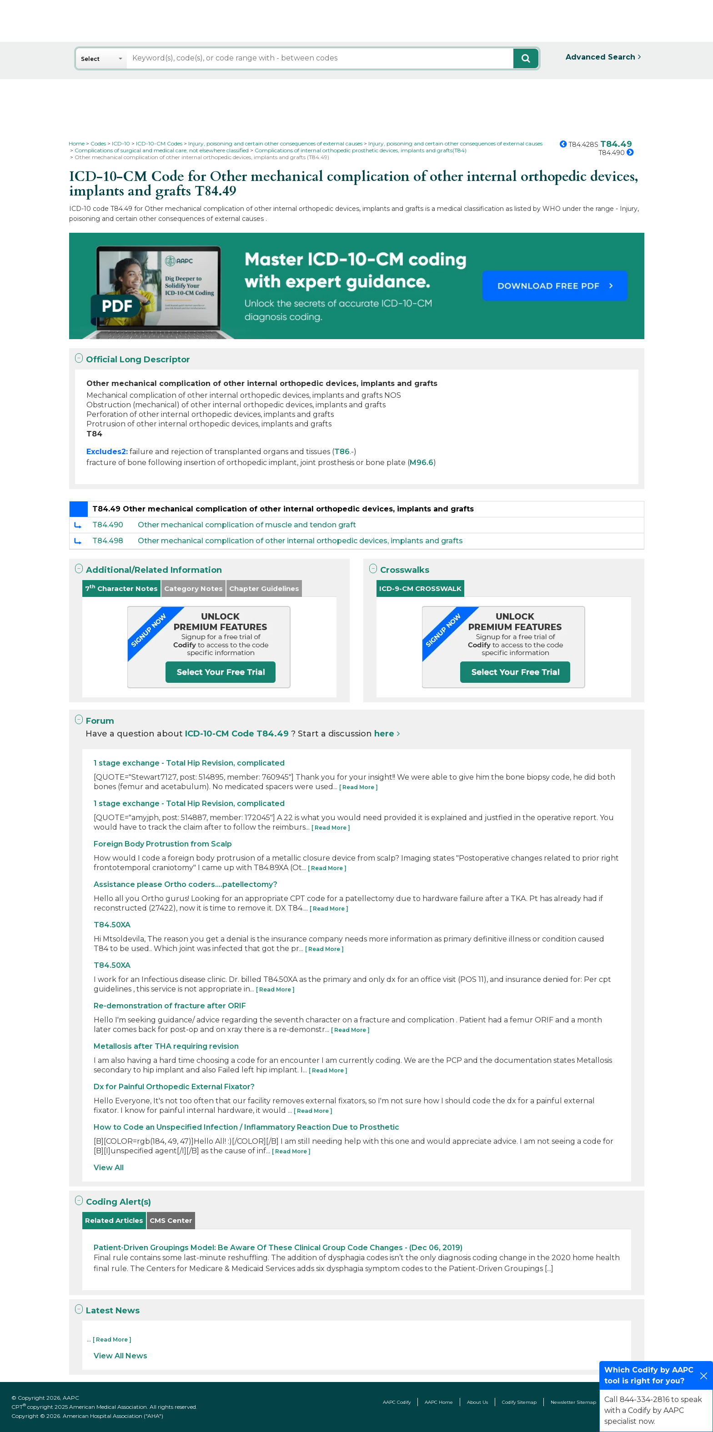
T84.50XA (112, 925)
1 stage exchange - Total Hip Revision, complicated (189, 763)
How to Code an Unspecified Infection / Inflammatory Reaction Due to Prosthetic (246, 1127)
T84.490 (107, 525)
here (384, 734)
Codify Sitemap (519, 1402)
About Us (477, 1402)
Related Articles (114, 1220)
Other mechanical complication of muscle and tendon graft (247, 525)
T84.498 (107, 540)
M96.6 (421, 462)
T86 (342, 451)
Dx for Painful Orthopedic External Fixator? (174, 1086)
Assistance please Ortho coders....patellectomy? (185, 884)
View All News (120, 1356)
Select (90, 58)
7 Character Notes (121, 588)
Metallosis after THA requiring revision (166, 1046)
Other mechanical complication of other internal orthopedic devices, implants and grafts (300, 540)
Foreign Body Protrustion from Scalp (163, 844)
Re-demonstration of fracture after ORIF (170, 1005)
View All (109, 1167)
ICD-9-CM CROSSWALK (420, 588)
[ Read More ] (358, 787)
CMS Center (171, 1220)
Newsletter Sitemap (573, 1402)
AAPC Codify (397, 1402)
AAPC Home (439, 1402)
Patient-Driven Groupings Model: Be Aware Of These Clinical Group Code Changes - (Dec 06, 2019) (278, 1247)
